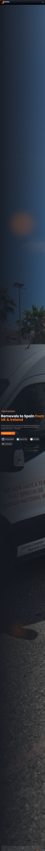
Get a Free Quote (8, 433)
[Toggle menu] (43, 2)
